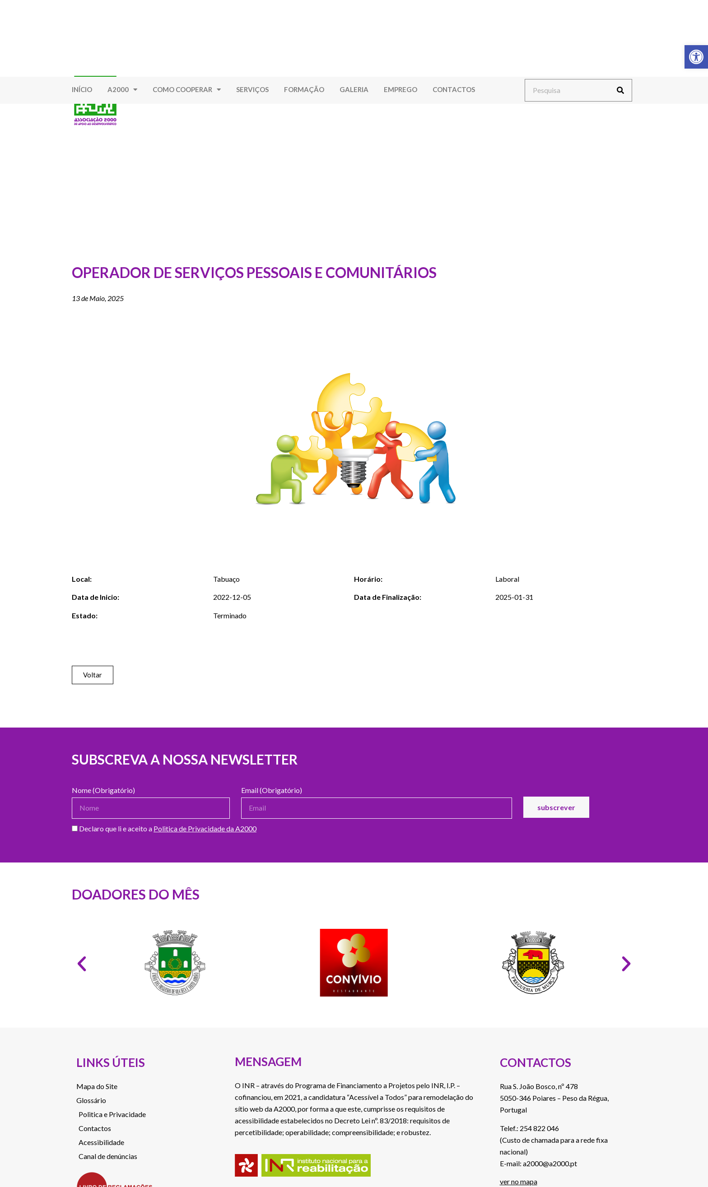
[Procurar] (620, 90)
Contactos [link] (454, 89)
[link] (696, 57)
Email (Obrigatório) (271, 790)
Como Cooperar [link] (187, 89)
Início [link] (82, 89)
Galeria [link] (354, 89)
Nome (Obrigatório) (103, 790)
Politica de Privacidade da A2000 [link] (205, 828)
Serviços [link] (252, 89)
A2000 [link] (122, 89)
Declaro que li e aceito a (164, 829)
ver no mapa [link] (518, 1181)
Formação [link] (304, 89)
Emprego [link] (400, 89)
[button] (82, 964)
